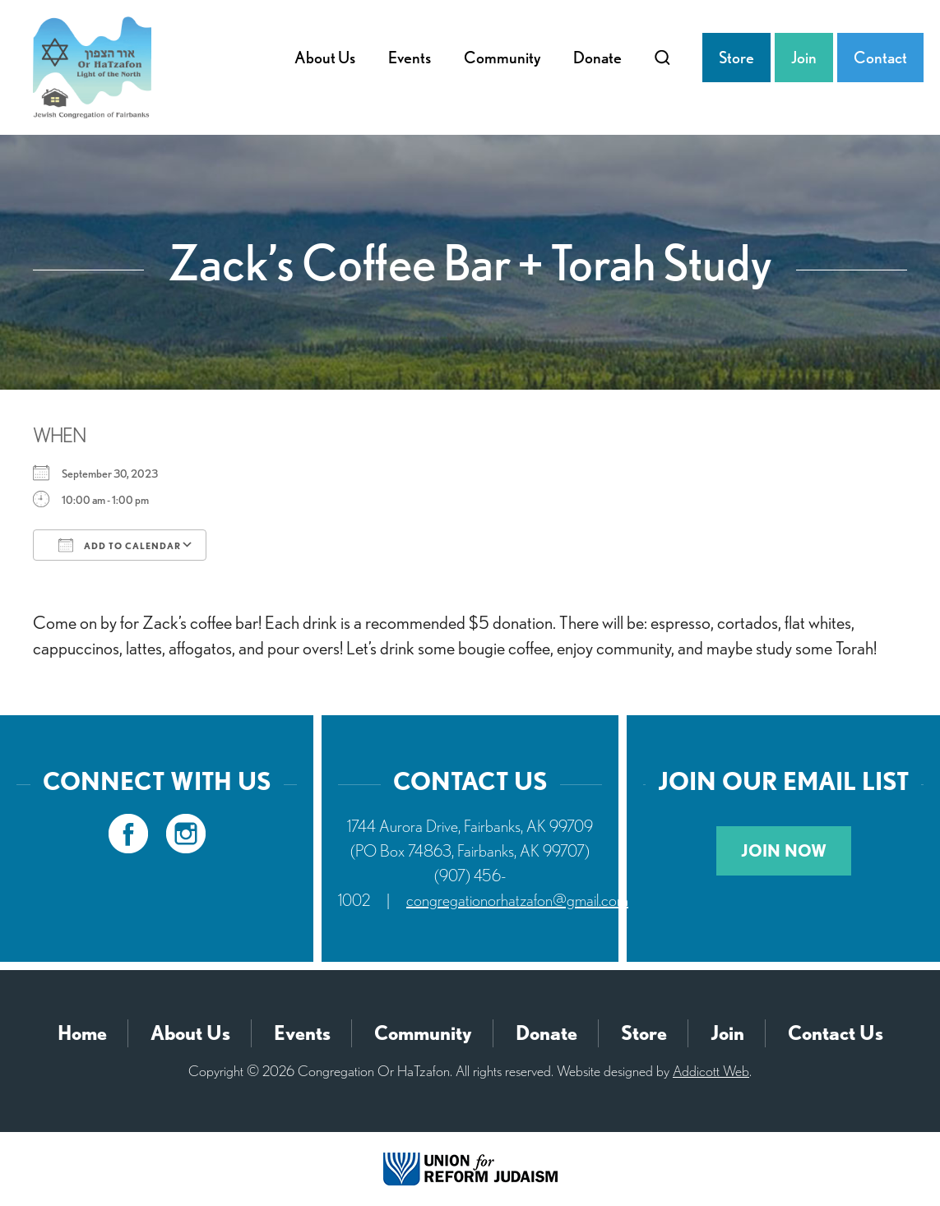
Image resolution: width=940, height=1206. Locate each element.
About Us (324, 57)
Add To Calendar (119, 545)
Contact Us (835, 1033)
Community (502, 57)
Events (409, 57)
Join (804, 57)
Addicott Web (711, 1070)
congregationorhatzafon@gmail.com (517, 900)
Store (736, 57)
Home (82, 1033)
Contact (880, 57)
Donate (597, 57)
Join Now (784, 851)
